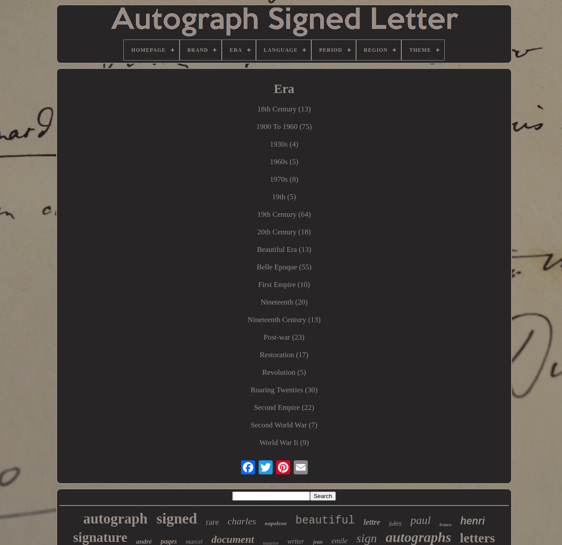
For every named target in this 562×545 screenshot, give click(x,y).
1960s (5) (284, 162)
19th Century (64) (284, 214)
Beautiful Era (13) (284, 249)
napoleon (276, 523)
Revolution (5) (284, 372)
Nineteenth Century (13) (284, 320)
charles (241, 521)
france (445, 524)
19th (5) (284, 197)
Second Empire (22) (284, 407)
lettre (372, 522)
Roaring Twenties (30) (284, 390)
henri (472, 521)
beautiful (325, 520)
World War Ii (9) (284, 442)
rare (212, 522)
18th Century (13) (284, 109)
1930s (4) (284, 144)
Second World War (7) (284, 425)
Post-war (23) (283, 337)
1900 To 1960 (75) (284, 126)
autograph (115, 519)
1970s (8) (284, 179)
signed (176, 518)
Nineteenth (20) (283, 302)
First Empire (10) (284, 284)
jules (395, 523)
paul (421, 520)
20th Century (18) (284, 232)
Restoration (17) (284, 355)
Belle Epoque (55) (284, 267)
